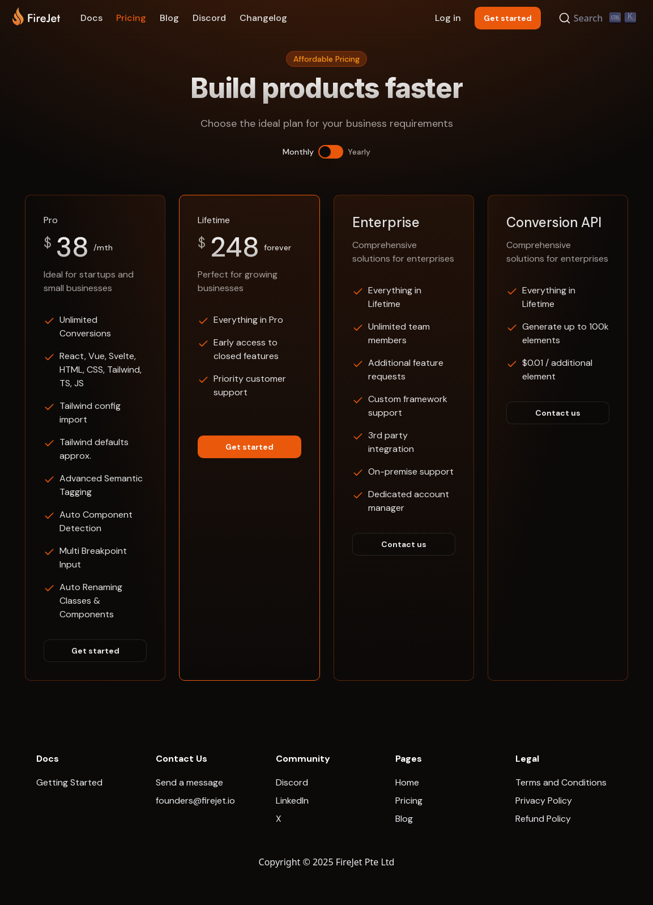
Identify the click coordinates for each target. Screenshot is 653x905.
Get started (95, 651)
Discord (209, 18)
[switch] (330, 152)
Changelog (263, 18)
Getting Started (69, 782)
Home (407, 782)
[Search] (599, 18)
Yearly (359, 152)
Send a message (189, 782)
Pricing (131, 18)
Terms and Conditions (561, 782)
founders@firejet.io (195, 800)
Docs (91, 18)
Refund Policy (543, 819)
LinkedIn (292, 800)
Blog (169, 18)
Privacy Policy (543, 800)
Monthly (298, 152)
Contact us (403, 544)
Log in (448, 18)
